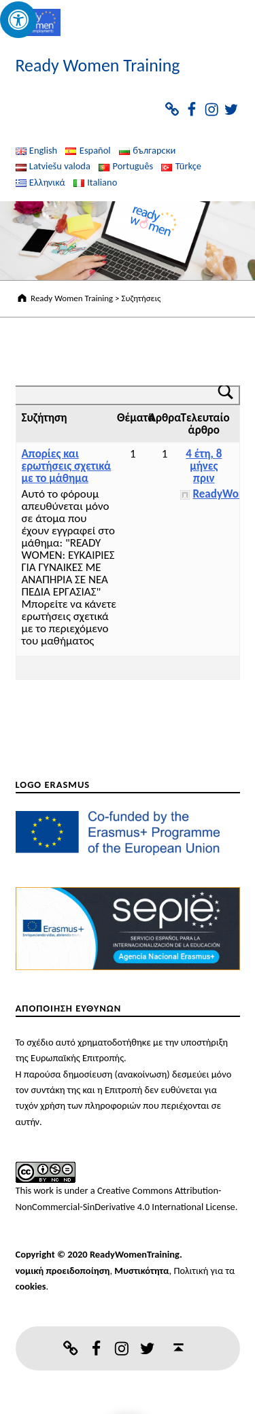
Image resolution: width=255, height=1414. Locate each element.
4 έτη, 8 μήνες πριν (204, 466)
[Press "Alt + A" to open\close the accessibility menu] (18, 19)
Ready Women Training (98, 65)
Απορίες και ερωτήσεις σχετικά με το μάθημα (67, 466)
